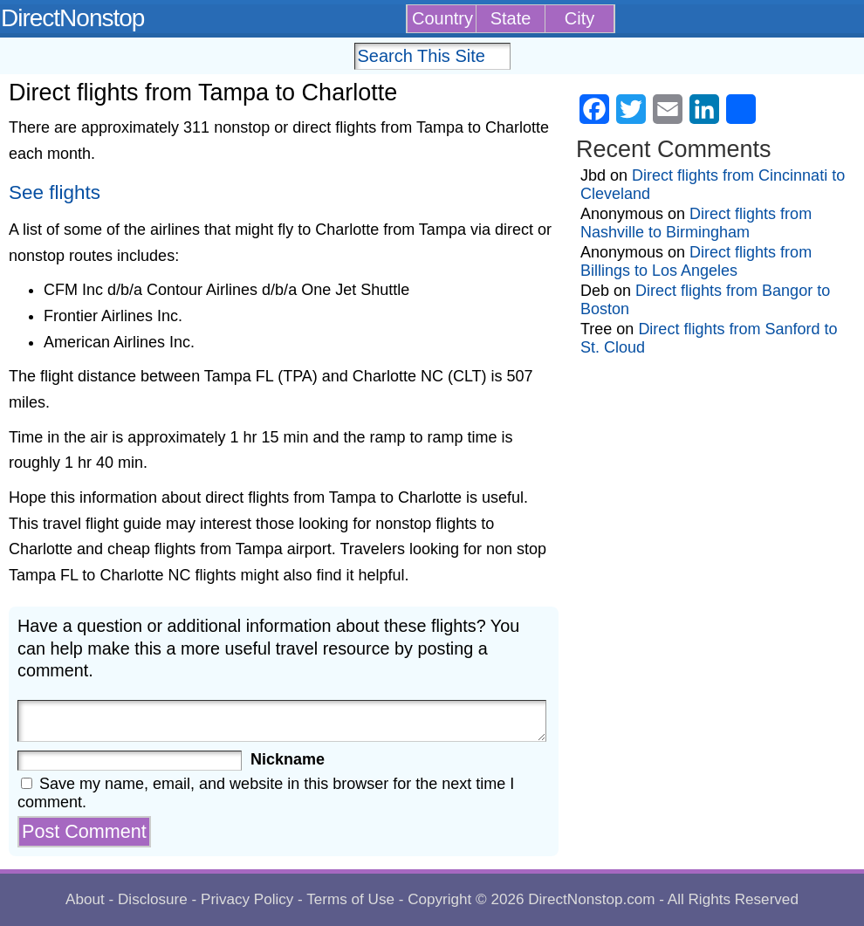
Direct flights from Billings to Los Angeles (696, 261)
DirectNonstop (72, 17)
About (85, 899)
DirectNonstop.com (591, 899)
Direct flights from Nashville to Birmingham (696, 223)
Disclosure (153, 899)
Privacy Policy (247, 899)
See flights (54, 192)
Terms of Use (350, 899)
